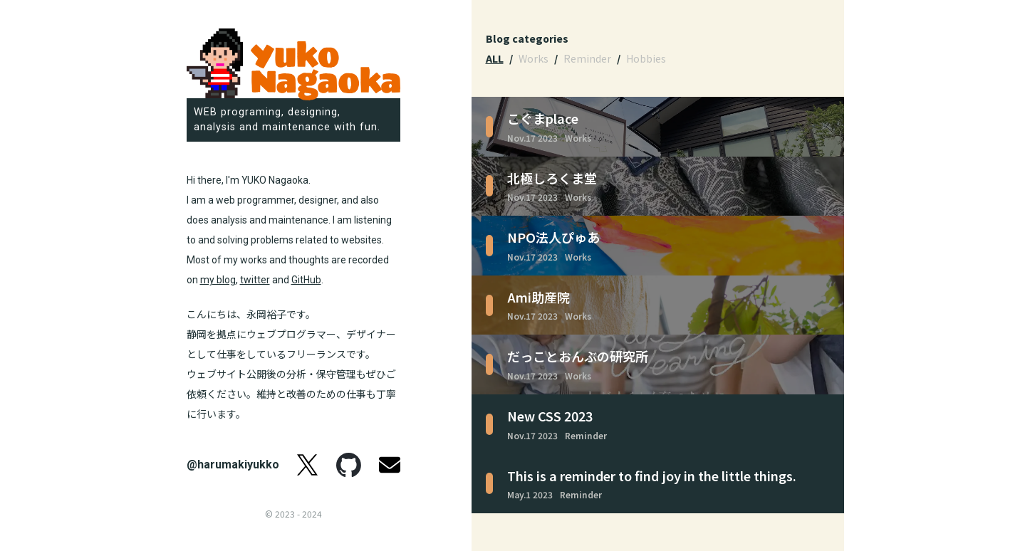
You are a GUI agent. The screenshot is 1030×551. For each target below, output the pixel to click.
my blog (218, 279)
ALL (495, 58)
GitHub (306, 279)
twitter (255, 279)
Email (389, 465)
